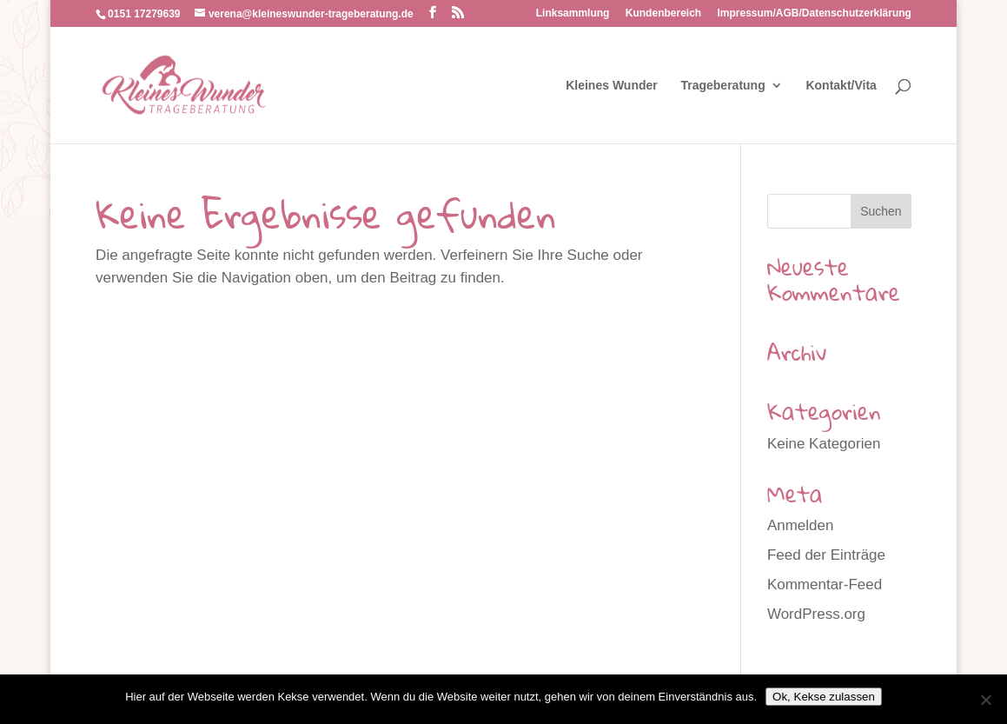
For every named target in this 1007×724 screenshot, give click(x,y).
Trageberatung (722, 85)
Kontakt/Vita (840, 85)
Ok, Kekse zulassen (823, 696)
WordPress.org (816, 614)
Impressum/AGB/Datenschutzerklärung (814, 13)
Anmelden (800, 525)
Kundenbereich (663, 13)
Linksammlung (573, 13)
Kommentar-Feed (824, 584)
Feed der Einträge (826, 555)
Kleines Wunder (612, 85)
